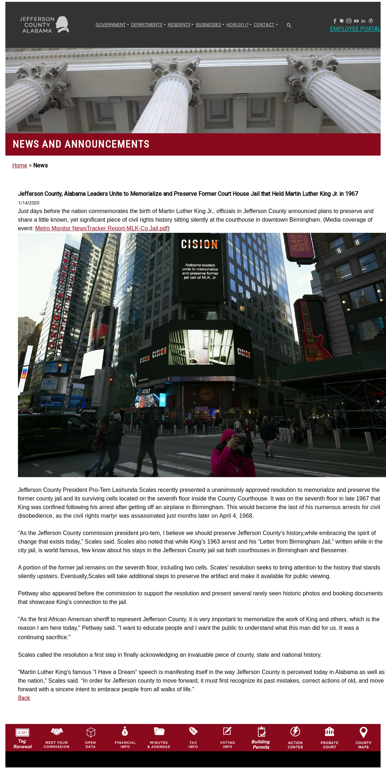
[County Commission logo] (56, 737)
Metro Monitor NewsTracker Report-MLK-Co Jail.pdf (101, 228)
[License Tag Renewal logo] (22, 736)
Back (24, 697)
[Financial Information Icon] (124, 737)
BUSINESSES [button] (208, 24)
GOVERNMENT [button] (111, 24)
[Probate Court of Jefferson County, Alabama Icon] (329, 737)
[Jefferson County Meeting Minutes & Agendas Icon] (159, 737)
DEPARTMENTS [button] (146, 24)
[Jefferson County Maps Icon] (363, 737)
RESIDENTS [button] (179, 24)
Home (19, 165)
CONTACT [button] (264, 24)
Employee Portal (355, 29)
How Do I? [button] (237, 24)
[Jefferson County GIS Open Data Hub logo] (90, 737)
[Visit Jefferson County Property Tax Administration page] (193, 737)
